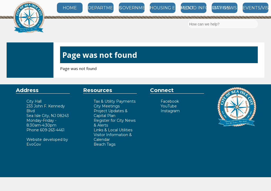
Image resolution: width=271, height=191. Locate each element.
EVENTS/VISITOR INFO (255, 7)
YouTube (169, 106)
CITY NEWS (224, 7)
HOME (70, 7)
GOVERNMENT (131, 7)
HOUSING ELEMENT (162, 7)
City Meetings (107, 106)
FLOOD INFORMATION (193, 7)
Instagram (170, 110)
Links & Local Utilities (113, 130)
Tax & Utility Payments (115, 101)
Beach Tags (104, 144)
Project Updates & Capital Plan (111, 113)
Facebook (170, 101)
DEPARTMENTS (101, 7)
